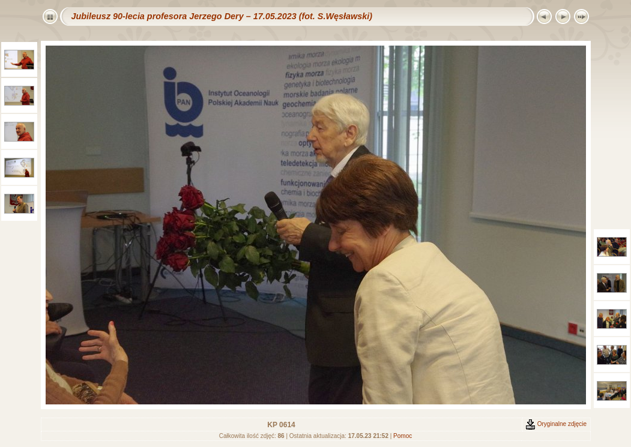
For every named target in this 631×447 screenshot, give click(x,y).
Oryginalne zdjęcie (556, 424)
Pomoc (402, 436)
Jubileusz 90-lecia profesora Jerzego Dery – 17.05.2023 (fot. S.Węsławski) (222, 16)
